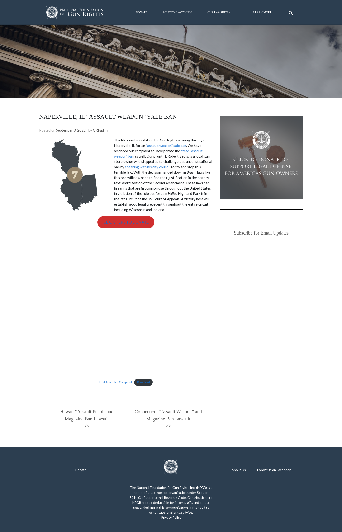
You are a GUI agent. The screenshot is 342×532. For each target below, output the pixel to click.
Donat (80, 470)
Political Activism (177, 12)
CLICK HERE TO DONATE (126, 222)
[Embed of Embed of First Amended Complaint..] (126, 303)
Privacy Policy (171, 517)
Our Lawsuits (217, 12)
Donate (141, 12)
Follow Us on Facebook (274, 470)
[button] (290, 12)
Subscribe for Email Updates (261, 232)
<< (87, 425)
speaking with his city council (147, 167)
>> (168, 425)
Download (143, 382)
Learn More (262, 12)
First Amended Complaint (115, 382)
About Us (239, 470)
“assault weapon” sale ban (166, 145)
